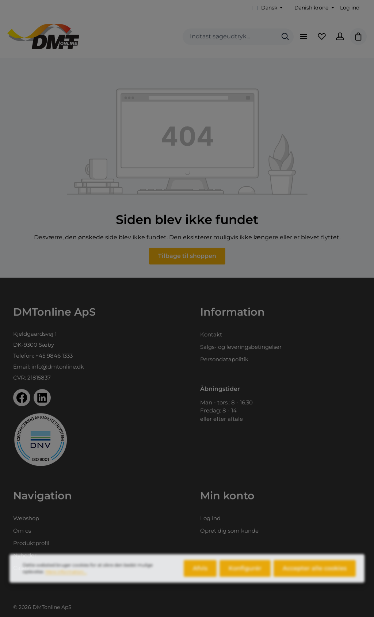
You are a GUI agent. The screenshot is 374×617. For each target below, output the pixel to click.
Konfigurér (245, 573)
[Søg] (285, 36)
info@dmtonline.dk (57, 366)
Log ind (349, 7)
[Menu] (303, 36)
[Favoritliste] (321, 36)
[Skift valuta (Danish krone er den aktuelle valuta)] (314, 8)
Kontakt (211, 334)
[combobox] (230, 36)
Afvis (200, 573)
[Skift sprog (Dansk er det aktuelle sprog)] (267, 8)
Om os (22, 530)
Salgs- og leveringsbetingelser (241, 346)
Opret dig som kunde (229, 530)
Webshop (26, 518)
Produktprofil (31, 543)
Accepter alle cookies (315, 573)
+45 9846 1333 (54, 355)
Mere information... (66, 576)
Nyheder (25, 555)
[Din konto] (340, 36)
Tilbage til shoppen (187, 255)
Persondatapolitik (224, 359)
